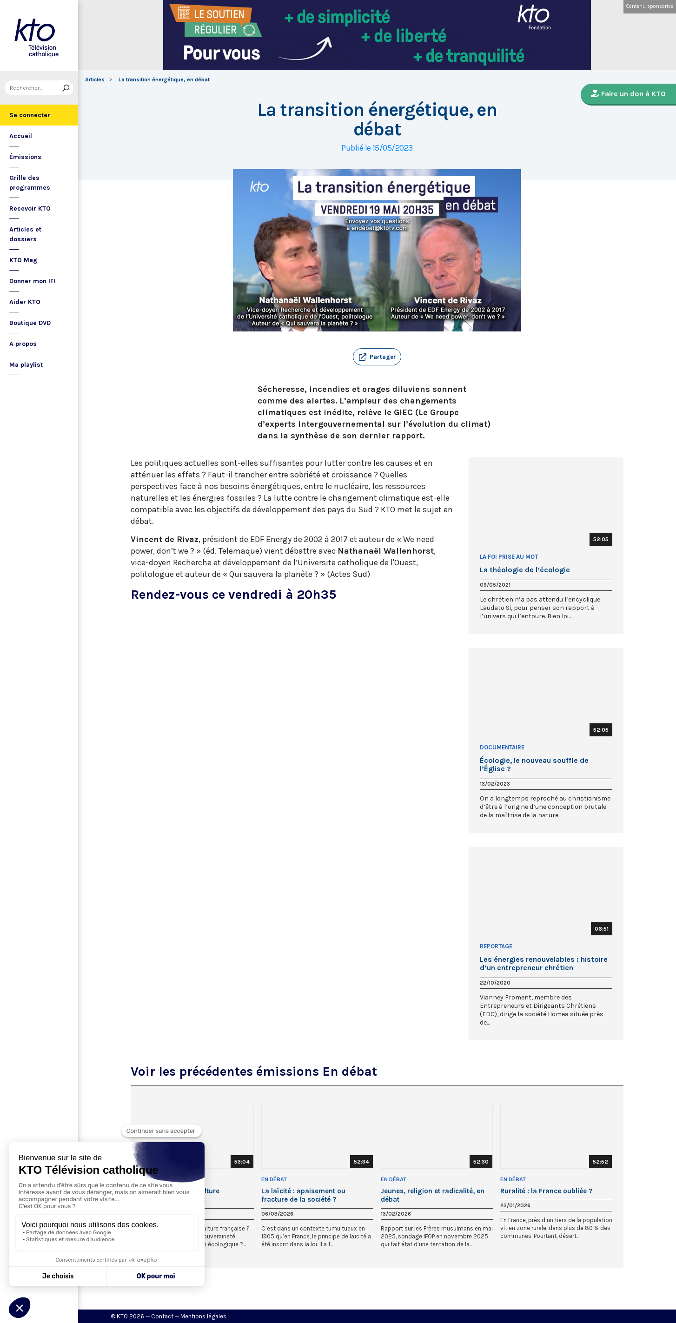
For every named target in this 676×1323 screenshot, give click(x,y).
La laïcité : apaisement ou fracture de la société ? (303, 1195)
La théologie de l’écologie (525, 570)
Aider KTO (24, 302)
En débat (274, 1179)
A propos (23, 344)
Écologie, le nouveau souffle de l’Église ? (534, 764)
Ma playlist (26, 365)
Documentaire (502, 747)
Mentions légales (203, 1316)
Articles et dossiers (25, 234)
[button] (377, 357)
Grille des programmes (29, 183)
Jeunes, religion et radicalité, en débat (432, 1195)
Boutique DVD (30, 323)
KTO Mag (23, 260)
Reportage (496, 946)
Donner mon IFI (32, 281)
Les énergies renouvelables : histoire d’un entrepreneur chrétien (544, 963)
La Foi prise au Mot (509, 556)
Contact (162, 1316)
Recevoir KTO (30, 208)
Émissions (25, 157)
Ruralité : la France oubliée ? (546, 1191)
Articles (95, 79)
